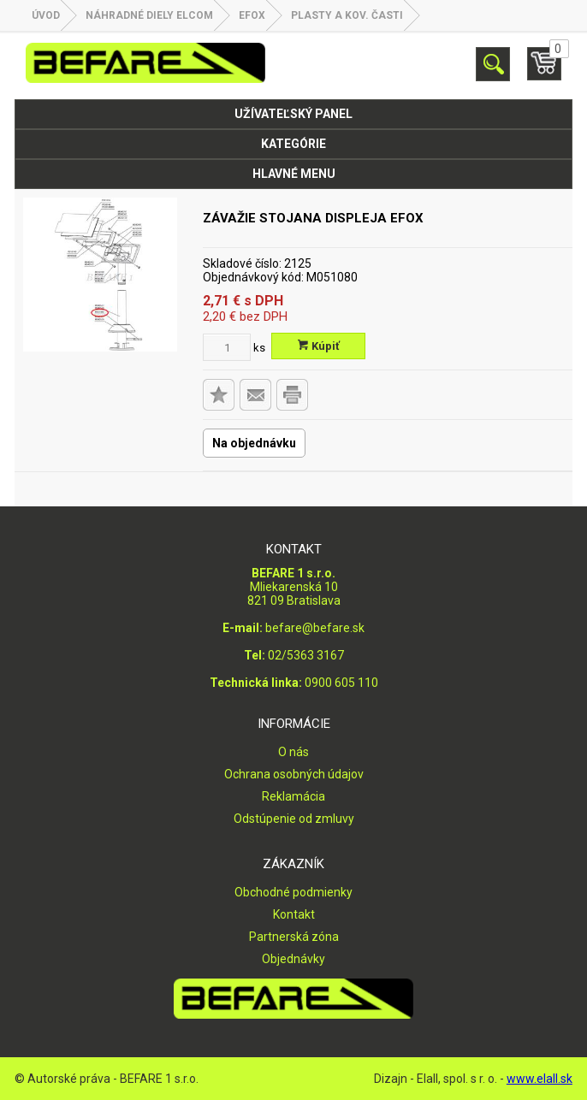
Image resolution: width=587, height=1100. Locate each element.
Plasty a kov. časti (347, 15)
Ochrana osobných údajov (294, 774)
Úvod (46, 15)
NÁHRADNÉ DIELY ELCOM (149, 15)
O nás (293, 752)
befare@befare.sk (315, 628)
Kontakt (294, 914)
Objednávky (293, 959)
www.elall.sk (539, 1078)
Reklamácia (293, 796)
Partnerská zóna (294, 936)
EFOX (252, 15)
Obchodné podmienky (293, 892)
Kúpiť (319, 346)
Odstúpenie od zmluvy (294, 818)
